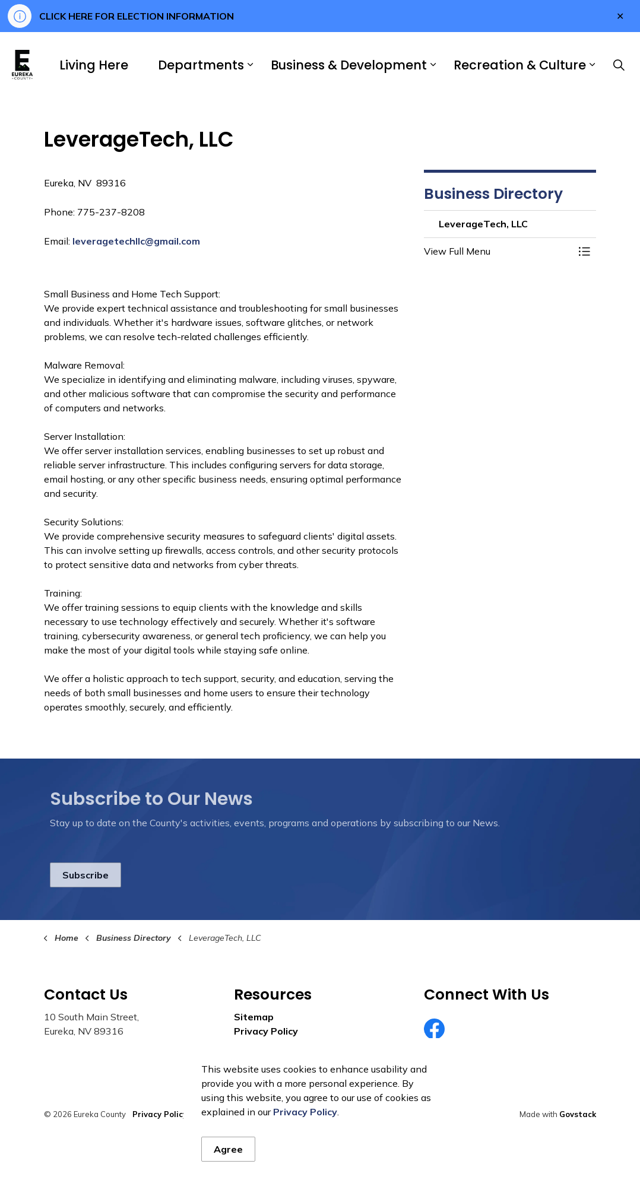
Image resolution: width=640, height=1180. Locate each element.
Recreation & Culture (520, 65)
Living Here (93, 65)
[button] (498, 251)
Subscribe (85, 875)
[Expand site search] (618, 65)
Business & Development (349, 65)
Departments (201, 65)
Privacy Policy (266, 1031)
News (247, 1045)
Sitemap (254, 1017)
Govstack (577, 1114)
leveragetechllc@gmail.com (136, 241)
